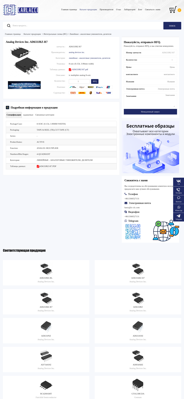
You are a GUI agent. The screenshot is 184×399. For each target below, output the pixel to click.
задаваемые (30, 115)
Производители (106, 9)
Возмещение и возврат (57, 346)
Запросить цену (10, 346)
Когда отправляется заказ (107, 343)
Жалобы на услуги (104, 340)
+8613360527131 (132, 216)
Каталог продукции (88, 9)
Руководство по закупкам (58, 343)
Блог (140, 9)
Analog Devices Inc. (77, 52)
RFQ (95, 81)
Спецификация (14, 115)
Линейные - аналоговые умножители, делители (90, 34)
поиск (172, 25)
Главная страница (69, 9)
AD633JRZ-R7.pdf (78, 69)
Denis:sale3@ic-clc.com (149, 344)
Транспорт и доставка (56, 340)
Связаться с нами (152, 9)
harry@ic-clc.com (132, 207)
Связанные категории (48, 115)
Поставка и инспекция (106, 346)
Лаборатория (129, 9)
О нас (118, 9)
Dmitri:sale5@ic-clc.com (149, 349)
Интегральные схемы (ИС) (55, 34)
